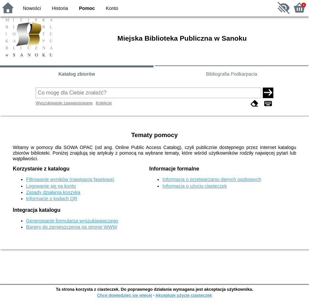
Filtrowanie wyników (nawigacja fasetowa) (70, 179)
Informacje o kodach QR (51, 198)
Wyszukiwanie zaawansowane (64, 102)
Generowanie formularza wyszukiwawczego (72, 220)
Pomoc (87, 8)
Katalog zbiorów (76, 74)
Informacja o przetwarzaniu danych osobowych (211, 179)
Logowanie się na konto (51, 186)
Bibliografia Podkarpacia (231, 74)
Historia (60, 8)
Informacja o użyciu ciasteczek (194, 186)
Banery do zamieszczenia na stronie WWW (71, 227)
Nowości (32, 8)
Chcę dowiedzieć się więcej (124, 295)
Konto (112, 8)
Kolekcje (104, 102)
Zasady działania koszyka (53, 192)
